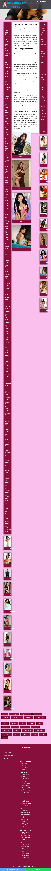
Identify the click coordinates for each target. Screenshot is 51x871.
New (5, 737)
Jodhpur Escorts (25, 823)
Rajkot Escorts (25, 851)
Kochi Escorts (25, 825)
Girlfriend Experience (43, 47)
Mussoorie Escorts (25, 841)
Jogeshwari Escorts (7, 307)
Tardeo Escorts (7, 389)
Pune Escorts (25, 801)
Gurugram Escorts (25, 785)
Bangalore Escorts (25, 789)
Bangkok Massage (43, 61)
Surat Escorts (25, 807)
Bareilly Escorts (25, 769)
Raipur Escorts (25, 848)
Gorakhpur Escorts (25, 776)
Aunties (43, 100)
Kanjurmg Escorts (7, 312)
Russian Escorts (7, 752)
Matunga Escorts (7, 165)
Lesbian (15, 727)
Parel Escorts (7, 142)
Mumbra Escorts (7, 238)
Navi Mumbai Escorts (7, 112)
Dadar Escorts (7, 133)
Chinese (35, 727)
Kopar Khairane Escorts (7, 228)
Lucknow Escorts (25, 780)
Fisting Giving (42, 124)
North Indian (42, 109)
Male (23, 723)
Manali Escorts (25, 855)
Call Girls (43, 44)
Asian (5, 723)
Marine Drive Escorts (7, 350)
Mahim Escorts (7, 256)
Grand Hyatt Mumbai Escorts (7, 436)
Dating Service (27, 730)
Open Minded (26, 714)
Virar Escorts (7, 185)
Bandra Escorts (7, 35)
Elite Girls (42, 35)
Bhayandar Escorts (7, 176)
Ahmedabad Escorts (25, 805)
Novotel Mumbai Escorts (7, 523)
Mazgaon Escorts (7, 156)
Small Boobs (7, 734)
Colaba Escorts (7, 45)
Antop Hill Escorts (7, 369)
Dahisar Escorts (7, 261)
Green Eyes (25, 727)
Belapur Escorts (7, 275)
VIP (5, 714)
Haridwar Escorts (25, 843)
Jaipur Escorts (25, 816)
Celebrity (43, 116)
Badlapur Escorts (7, 247)
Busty (34, 734)
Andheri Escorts (7, 31)
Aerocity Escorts (25, 787)
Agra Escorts (25, 767)
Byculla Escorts (7, 151)
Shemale (14, 723)
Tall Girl (43, 82)
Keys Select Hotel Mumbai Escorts (7, 515)
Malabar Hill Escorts (7, 344)
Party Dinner (40, 730)
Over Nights (14, 714)
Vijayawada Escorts (25, 857)
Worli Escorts (7, 138)
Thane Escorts (7, 102)
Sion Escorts (7, 122)
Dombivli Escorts (7, 195)
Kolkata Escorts (25, 792)
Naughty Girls (40, 717)
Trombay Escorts (7, 403)
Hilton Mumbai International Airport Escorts (7, 452)
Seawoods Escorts (7, 218)
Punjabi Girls (43, 57)
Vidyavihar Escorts (7, 327)
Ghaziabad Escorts (25, 783)
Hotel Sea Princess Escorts (7, 498)
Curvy (42, 734)
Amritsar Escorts (25, 814)
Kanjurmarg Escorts (7, 323)
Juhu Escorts (7, 40)
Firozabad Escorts (25, 771)
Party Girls (42, 66)
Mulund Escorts (7, 97)
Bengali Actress (43, 52)
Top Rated (28, 717)
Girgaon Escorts (7, 375)
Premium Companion (43, 70)
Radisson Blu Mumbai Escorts (7, 481)
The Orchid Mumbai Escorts (7, 506)
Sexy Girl (43, 74)
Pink (40, 723)
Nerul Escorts (7, 270)
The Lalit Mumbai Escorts (7, 444)
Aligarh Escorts (25, 774)
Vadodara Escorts (25, 808)
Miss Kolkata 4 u (26, 866)
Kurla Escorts (7, 83)
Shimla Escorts (25, 853)
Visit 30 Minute (43, 78)
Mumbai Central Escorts (7, 357)
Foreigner (43, 113)
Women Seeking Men (43, 30)
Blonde (31, 723)
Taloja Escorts (7, 213)
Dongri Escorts (7, 332)
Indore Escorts (25, 826)
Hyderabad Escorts (25, 790)
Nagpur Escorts (25, 832)
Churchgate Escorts (7, 293)
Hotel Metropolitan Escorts (7, 529)
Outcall (43, 131)
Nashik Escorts (25, 834)
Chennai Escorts (25, 798)
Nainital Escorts (25, 839)
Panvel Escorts (7, 204)
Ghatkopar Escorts (7, 88)
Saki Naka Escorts (7, 317)
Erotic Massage (17, 717)
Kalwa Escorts (7, 233)
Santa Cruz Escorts (7, 78)
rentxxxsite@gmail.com (13, 869)
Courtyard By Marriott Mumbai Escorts (7, 490)
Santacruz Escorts (7, 284)
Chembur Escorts (7, 92)
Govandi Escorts (7, 393)
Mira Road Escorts (7, 171)
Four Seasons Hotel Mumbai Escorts (7, 472)
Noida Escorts (25, 781)
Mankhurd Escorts (7, 398)
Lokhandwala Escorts (7, 279)
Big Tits (6, 727)
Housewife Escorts (8, 755)
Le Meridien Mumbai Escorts (7, 428)
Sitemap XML (34, 866)
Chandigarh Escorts (25, 800)
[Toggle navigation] (46, 4)
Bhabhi (43, 106)
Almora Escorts (25, 844)
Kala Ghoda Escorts (7, 337)
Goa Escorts (25, 810)
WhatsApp (38, 869)
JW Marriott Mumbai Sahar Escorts (7, 462)
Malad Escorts (7, 58)
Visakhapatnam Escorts (25, 803)
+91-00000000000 (41, 1)
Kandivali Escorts (7, 68)
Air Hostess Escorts (8, 758)
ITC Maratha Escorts (7, 421)
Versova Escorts (7, 289)
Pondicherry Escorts (25, 835)
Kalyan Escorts (7, 190)
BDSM (16, 730)
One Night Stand (42, 95)
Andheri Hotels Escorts (7, 408)
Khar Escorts (7, 117)
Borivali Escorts (7, 63)
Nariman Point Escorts (7, 363)
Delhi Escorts (25, 765)
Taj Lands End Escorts (7, 414)
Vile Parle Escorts (7, 72)
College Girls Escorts (9, 749)
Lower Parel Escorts (7, 127)
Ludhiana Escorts (25, 812)
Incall (42, 128)
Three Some (6, 730)
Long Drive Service (43, 89)
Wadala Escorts (7, 161)
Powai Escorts (7, 49)
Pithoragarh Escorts (25, 846)
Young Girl (42, 120)
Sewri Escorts (7, 147)
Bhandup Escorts (7, 106)
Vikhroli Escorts (7, 222)
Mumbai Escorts (25, 764)
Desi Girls (43, 103)
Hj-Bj (16, 734)
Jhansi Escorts (25, 778)
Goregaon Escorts (7, 54)
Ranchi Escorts (25, 859)
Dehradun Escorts (25, 837)
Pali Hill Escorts (7, 302)
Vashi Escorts (7, 266)
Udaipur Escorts (25, 821)
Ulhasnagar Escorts (7, 199)
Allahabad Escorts (25, 773)
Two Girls (37, 714)
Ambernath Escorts (7, 243)
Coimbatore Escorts (25, 817)
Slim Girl (43, 85)
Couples (6, 717)
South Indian (42, 40)
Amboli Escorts (7, 298)
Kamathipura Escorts (7, 384)
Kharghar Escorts (7, 208)
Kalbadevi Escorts (7, 380)
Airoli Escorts (7, 252)
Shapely (26, 734)
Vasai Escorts (7, 181)
